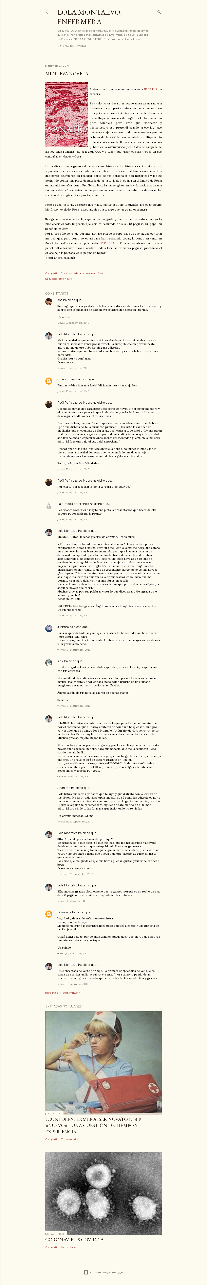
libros (60, 278)
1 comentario (68, 1247)
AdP (60, 661)
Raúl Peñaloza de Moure (74, 402)
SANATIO (150, 89)
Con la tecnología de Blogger (104, 1272)
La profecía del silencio (73, 504)
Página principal (72, 46)
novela (69, 278)
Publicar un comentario (63, 993)
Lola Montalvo (67, 334)
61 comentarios (69, 1139)
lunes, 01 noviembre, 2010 (72, 983)
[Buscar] (159, 11)
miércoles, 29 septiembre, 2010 (75, 821)
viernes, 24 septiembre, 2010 (74, 649)
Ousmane (64, 912)
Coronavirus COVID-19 (74, 1239)
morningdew (66, 379)
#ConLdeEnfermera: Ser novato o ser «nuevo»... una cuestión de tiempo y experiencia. (93, 1125)
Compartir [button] (51, 273)
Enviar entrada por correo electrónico (82, 273)
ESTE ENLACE (108, 243)
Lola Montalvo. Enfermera (89, 16)
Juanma (63, 627)
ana (59, 300)
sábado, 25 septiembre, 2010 (73, 776)
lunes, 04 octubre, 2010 (71, 900)
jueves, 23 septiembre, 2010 (73, 322)
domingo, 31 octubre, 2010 (72, 953)
